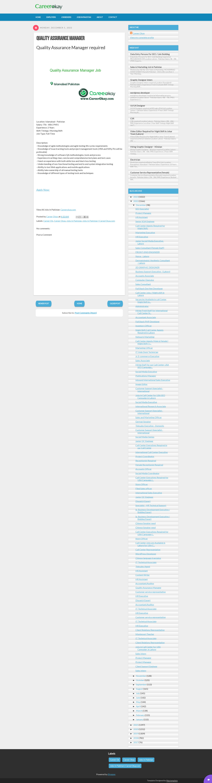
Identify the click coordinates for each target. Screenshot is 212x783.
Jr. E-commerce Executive (147, 356)
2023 (135, 196)
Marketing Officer (144, 348)
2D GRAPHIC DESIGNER (147, 267)
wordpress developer (140, 92)
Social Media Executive (146, 371)
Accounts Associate (144, 275)
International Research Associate (150, 406)
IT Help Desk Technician (146, 352)
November (141, 676)
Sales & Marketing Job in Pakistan (146, 67)
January (139, 719)
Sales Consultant (143, 284)
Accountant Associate (145, 317)
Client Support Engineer (146, 666)
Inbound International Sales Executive (152, 380)
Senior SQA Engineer (145, 221)
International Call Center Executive (151, 452)
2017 (135, 742)
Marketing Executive (145, 232)
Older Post (115, 303)
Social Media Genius (144, 437)
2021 (135, 725)
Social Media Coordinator (147, 473)
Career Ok (48, 221)
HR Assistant (141, 217)
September (141, 684)
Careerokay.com (68, 209)
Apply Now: (43, 189)
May (138, 702)
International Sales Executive (148, 492)
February (140, 715)
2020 (135, 729)
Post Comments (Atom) (86, 313)
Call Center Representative (147, 549)
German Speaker (143, 421)
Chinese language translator (148, 558)
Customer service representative (150, 592)
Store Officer (141, 484)
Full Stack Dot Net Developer (149, 288)
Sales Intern (140, 653)
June (138, 697)
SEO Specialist (142, 208)
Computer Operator (144, 280)
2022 (135, 201)
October (140, 680)
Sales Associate (142, 360)
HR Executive (141, 236)
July (138, 693)
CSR (132, 118)
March (139, 710)
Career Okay (60, 221)
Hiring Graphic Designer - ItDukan (146, 146)
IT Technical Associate (145, 562)
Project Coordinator (144, 456)
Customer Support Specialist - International (149, 389)
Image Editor (141, 384)
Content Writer (142, 575)
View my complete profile (142, 37)
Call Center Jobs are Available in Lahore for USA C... (150, 544)
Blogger (111, 774)
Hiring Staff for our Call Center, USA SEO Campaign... (152, 366)
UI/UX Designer (137, 105)
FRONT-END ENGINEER (147, 252)
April (138, 706)
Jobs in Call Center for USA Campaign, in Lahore (148, 648)
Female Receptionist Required (149, 464)
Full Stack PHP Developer (147, 321)
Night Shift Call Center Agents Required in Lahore (149, 331)
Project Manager (143, 213)
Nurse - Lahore (142, 256)
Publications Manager (145, 376)
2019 (135, 733)
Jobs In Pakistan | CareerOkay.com (98, 221)
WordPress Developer (145, 553)
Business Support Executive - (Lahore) (152, 271)
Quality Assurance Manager (60, 38)
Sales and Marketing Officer (148, 417)
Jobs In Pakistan (74, 221)
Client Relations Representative (150, 630)
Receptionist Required (145, 460)
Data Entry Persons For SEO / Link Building (150, 54)
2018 (135, 738)
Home (79, 303)
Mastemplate (172, 780)
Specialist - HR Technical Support (150, 505)
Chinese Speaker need (145, 523)
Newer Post (43, 303)
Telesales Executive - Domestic (149, 425)
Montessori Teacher (144, 634)
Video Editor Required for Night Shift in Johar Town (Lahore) (151, 132)
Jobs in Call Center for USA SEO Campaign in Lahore (150, 396)
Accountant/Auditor (144, 583)
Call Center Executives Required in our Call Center (151, 446)
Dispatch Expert (142, 501)
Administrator (142, 306)
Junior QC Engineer (144, 441)
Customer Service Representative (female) (149, 172)
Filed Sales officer (143, 488)
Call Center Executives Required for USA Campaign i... (151, 478)
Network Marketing (144, 336)
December (141, 205)
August (139, 689)
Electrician (135, 159)
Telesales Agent (142, 566)
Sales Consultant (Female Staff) (149, 248)
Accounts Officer (143, 469)
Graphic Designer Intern (141, 80)
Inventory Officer (143, 325)
